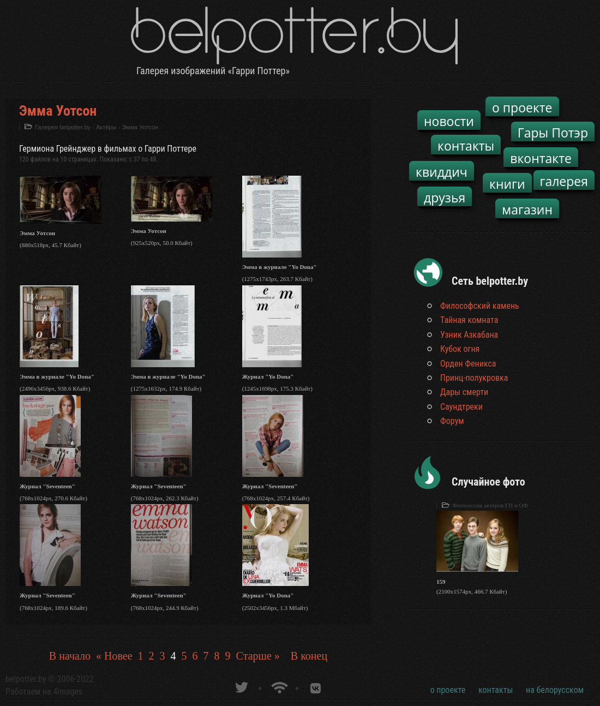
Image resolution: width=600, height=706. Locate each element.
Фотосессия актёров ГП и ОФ (490, 505)
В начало (70, 656)
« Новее (114, 656)
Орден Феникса (468, 363)
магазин (527, 209)
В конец (309, 656)
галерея (564, 181)
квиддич (441, 172)
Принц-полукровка (474, 378)
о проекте (522, 107)
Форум (452, 421)
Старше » (258, 656)
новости (449, 121)
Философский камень (479, 306)
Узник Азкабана (469, 335)
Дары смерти (464, 392)
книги (507, 184)
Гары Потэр (553, 132)
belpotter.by (25, 679)
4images (67, 691)
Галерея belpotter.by (63, 127)
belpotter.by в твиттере (241, 686)
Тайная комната (469, 320)
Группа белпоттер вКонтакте (315, 686)
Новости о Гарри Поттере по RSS (278, 686)
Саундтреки (461, 407)
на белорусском (555, 690)
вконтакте (541, 158)
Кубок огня (459, 349)
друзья (444, 197)
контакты (465, 145)
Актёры (106, 127)
